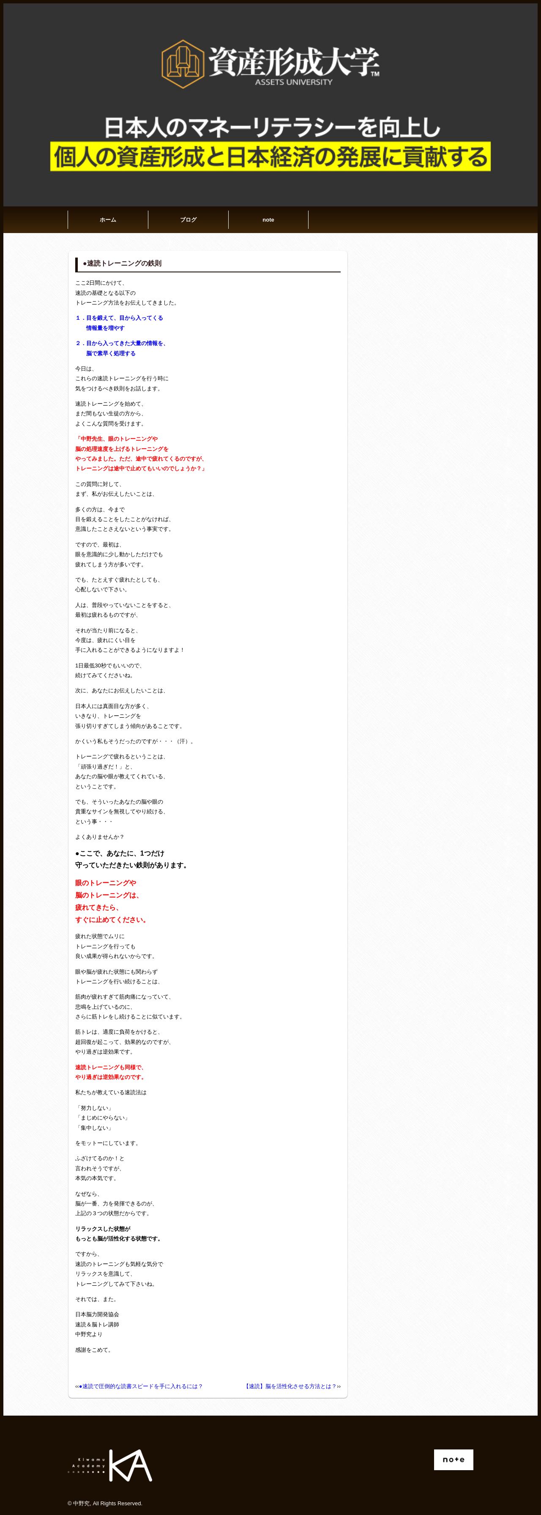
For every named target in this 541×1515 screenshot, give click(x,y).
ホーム (108, 220)
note (268, 220)
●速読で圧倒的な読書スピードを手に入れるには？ (141, 1386)
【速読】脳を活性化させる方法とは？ (290, 1386)
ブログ (188, 220)
